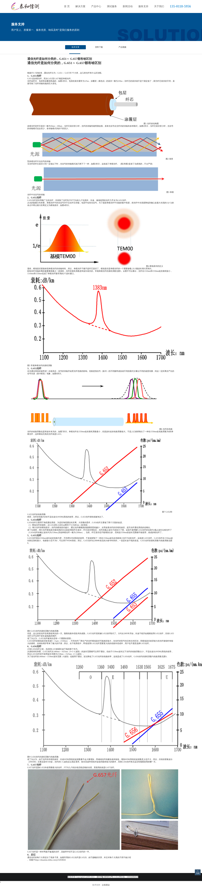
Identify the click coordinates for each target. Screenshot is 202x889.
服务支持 (143, 6)
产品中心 (96, 6)
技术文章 (75, 47)
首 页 (67, 6)
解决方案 (80, 6)
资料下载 (99, 47)
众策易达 (106, 885)
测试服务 (112, 6)
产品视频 (122, 47)
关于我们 (159, 6)
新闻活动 (128, 6)
